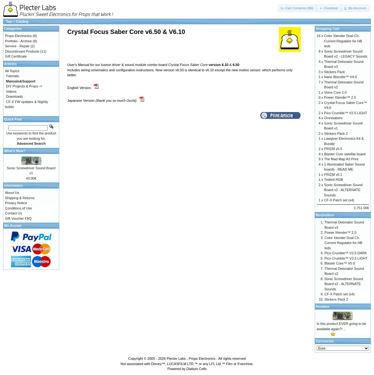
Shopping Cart (327, 28)
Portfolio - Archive (18, 41)
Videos (11, 91)
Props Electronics (18, 36)
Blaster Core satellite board (345, 154)
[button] (297, 8)
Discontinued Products (22, 51)
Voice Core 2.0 (335, 92)
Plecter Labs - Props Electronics (191, 358)
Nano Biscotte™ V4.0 (340, 77)
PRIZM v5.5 (333, 149)
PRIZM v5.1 (333, 174)
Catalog (22, 21)
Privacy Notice (16, 203)
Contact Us (13, 213)
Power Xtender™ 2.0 (340, 97)
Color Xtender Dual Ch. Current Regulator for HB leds (343, 41)
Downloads (14, 96)
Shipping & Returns (20, 198)
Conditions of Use (18, 208)
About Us (12, 193)
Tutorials (12, 76)
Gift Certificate (16, 56)
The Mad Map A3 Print (341, 159)
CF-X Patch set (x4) (339, 200)
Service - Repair (17, 46)
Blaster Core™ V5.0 (339, 263)
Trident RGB (333, 179)
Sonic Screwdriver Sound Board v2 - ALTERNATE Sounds (343, 190)
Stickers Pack (334, 72)
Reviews (322, 306)
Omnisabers (333, 118)
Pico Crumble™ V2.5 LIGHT (345, 113)
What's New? (14, 151)
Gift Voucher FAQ (18, 218)
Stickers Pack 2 (336, 133)
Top (9, 21)
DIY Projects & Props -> (24, 86)
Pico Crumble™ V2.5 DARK (345, 253)
